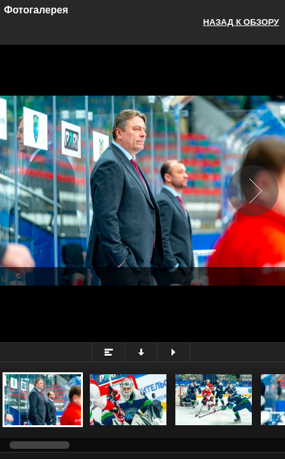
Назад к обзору (241, 22)
